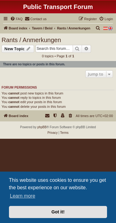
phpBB (42, 127)
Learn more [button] (22, 196)
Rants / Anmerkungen (31, 40)
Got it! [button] (57, 211)
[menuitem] (16, 19)
